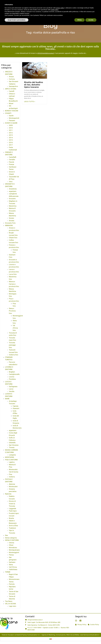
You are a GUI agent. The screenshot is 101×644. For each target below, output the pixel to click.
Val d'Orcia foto (15, 327)
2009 (11, 125)
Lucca (11, 389)
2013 (11, 135)
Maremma (12, 206)
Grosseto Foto (10, 223)
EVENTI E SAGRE (11, 123)
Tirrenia (11, 447)
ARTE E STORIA (10, 89)
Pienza (11, 555)
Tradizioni (12, 528)
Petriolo (12, 584)
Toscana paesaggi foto (12, 345)
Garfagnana (13, 386)
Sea (6, 535)
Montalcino (13, 548)
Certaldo (12, 159)
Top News (8, 601)
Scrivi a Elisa (13, 525)
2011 (11, 130)
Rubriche (8, 494)
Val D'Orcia (13, 567)
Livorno (11, 377)
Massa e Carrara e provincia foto (14, 284)
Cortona (12, 79)
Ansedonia (13, 189)
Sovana (11, 221)
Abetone (12, 484)
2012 (11, 133)
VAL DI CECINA (10, 604)
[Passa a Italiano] (50, 639)
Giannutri (16, 408)
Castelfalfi (12, 157)
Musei (11, 103)
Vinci (10, 181)
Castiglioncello (14, 374)
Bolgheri (12, 372)
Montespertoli (14, 118)
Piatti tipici (13, 511)
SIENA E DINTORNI (12, 540)
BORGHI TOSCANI (11, 111)
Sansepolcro (13, 86)
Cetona (11, 543)
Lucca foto (13, 274)
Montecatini (13, 486)
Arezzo (11, 77)
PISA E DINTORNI (11, 460)
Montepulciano (14, 550)
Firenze (11, 164)
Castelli (11, 91)
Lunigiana (12, 455)
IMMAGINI (9, 225)
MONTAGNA (9, 457)
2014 (11, 138)
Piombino (12, 379)
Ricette (11, 518)
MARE (7, 399)
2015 (11, 140)
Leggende (12, 508)
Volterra (12, 477)
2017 (11, 145)
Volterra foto (13, 355)
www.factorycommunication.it (89, 635)
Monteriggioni (14, 552)
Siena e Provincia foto (12, 310)
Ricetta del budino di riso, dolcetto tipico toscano (33, 84)
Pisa (10, 474)
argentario (12, 191)
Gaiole (11, 116)
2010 (11, 128)
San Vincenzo (14, 445)
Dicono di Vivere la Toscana (12, 503)
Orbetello (12, 443)
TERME (7, 572)
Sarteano (12, 562)
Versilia (11, 391)
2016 (11, 142)
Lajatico (12, 462)
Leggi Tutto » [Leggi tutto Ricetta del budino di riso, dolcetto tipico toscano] (29, 101)
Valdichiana (13, 569)
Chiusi (11, 545)
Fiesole (11, 162)
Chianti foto (13, 238)
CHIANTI (8, 113)
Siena (11, 565)
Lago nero (12, 606)
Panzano (12, 120)
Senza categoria (11, 538)
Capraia (15, 406)
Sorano (11, 218)
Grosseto (12, 199)
